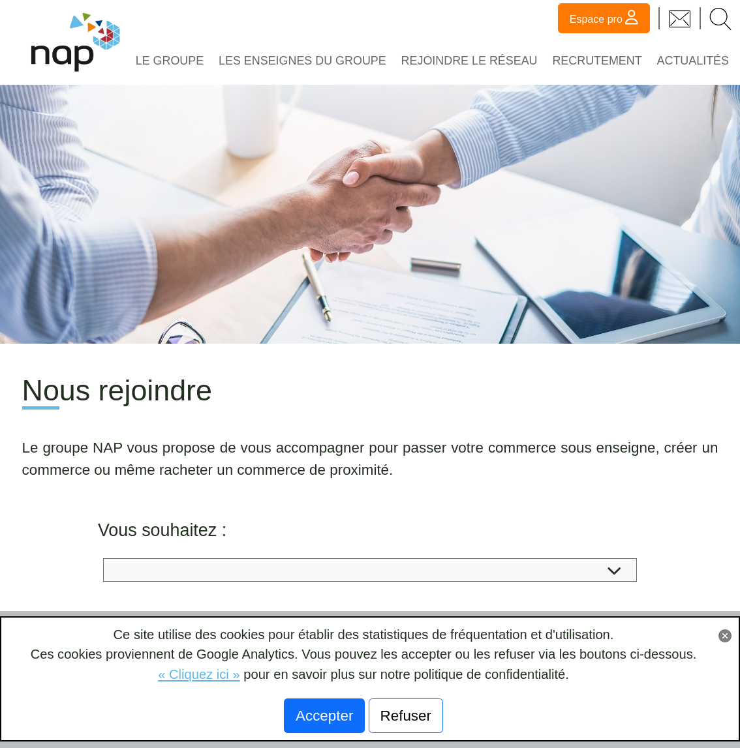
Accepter (324, 716)
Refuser (405, 716)
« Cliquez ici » (198, 674)
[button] (720, 18)
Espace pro (604, 17)
